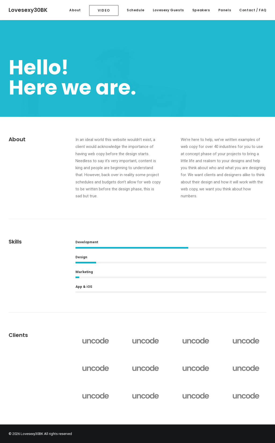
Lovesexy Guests (168, 10)
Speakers (201, 10)
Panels (224, 10)
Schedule (135, 10)
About (75, 10)
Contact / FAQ (252, 10)
